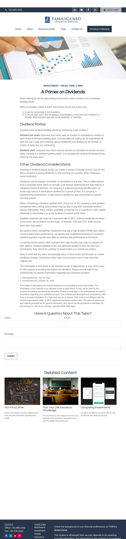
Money (37, 536)
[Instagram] (19, 528)
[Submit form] (11, 349)
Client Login (110, 2)
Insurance (39, 529)
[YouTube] (81, 2)
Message (9, 326)
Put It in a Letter (14, 400)
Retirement (39, 520)
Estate (37, 526)
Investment (39, 523)
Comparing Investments (95, 400)
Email (67, 310)
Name (7, 310)
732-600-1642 (13, 2)
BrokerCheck (60, 522)
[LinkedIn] (75, 2)
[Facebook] (88, 2)
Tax (36, 533)
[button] (18, 21)
